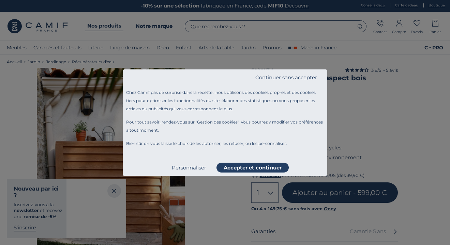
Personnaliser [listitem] (189, 167)
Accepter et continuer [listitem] (253, 167)
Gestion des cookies (217, 122)
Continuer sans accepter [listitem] (286, 77)
